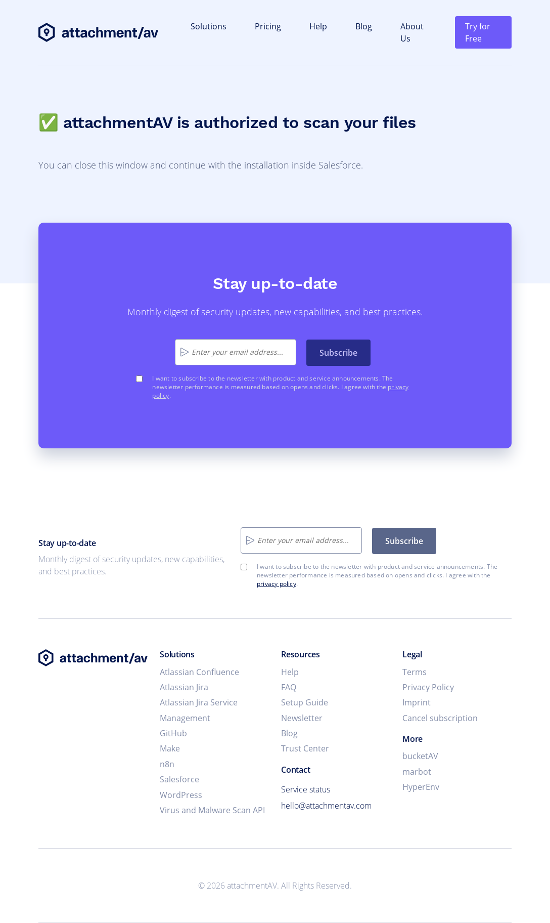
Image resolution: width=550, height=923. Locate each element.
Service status (305, 789)
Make (170, 748)
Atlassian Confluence (199, 672)
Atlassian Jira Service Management (199, 710)
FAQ (288, 687)
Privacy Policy (428, 687)
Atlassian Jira (184, 687)
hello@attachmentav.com (326, 805)
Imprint (416, 702)
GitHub (173, 733)
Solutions (208, 26)
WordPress (181, 795)
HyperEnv (420, 786)
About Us (412, 32)
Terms (414, 672)
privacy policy (276, 583)
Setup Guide (304, 702)
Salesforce (179, 779)
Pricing (268, 26)
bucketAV (420, 756)
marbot (416, 771)
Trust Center (305, 748)
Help (318, 26)
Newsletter (302, 718)
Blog (363, 26)
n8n (167, 764)
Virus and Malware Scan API (212, 810)
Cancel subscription (440, 718)
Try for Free (477, 32)
